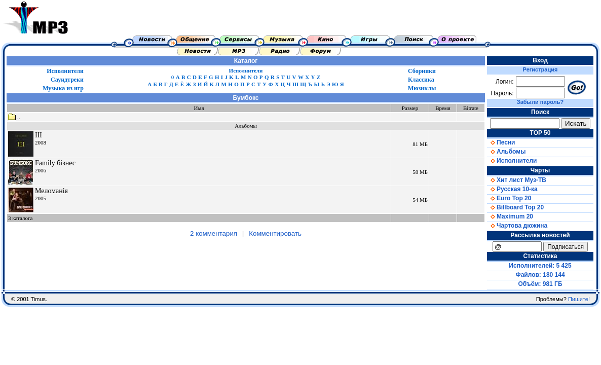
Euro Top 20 (509, 198)
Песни (501, 142)
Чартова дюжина (517, 225)
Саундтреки (67, 79)
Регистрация (540, 69)
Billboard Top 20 (515, 207)
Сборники (422, 71)
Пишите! (579, 299)
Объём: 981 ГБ (540, 283)
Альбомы (506, 151)
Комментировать (275, 233)
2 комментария (213, 233)
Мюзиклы (422, 88)
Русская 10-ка (512, 189)
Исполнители (65, 71)
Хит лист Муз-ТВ (516, 180)
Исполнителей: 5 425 (540, 265)
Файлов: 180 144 (540, 274)
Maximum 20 (510, 216)
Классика (421, 79)
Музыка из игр (63, 88)
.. (14, 117)
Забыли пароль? (540, 102)
